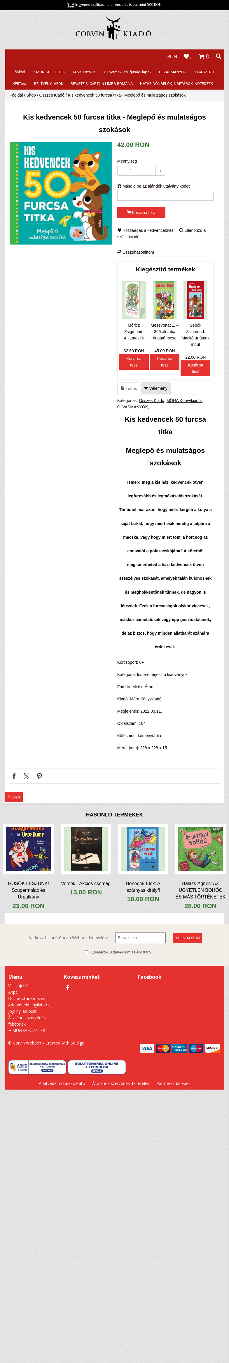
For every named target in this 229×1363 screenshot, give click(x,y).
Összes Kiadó (51, 95)
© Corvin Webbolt (25, 1043)
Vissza (14, 797)
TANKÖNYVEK (84, 72)
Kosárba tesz (141, 212)
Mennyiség (127, 161)
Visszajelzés (19, 985)
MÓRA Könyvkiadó (184, 400)
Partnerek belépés (173, 1083)
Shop (31, 95)
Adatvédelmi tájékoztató (130, 952)
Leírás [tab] (128, 388)
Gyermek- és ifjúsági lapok (128, 72)
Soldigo (78, 1043)
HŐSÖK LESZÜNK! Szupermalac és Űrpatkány (28, 890)
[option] (61, 193)
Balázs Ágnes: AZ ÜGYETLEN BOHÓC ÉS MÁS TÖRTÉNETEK (200, 890)
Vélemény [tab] (155, 388)
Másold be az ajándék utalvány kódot (153, 186)
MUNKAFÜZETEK (49, 72)
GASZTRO (204, 72)
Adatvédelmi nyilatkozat (30, 1005)
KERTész (20, 83)
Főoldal (19, 72)
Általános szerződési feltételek (120, 1083)
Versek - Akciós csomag (86, 883)
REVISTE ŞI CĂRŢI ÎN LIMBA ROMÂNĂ (102, 83)
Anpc (13, 992)
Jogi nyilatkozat (22, 1011)
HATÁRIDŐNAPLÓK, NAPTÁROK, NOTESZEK (176, 83)
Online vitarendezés (26, 998)
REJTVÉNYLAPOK (48, 83)
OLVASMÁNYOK (172, 72)
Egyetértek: (121, 952)
